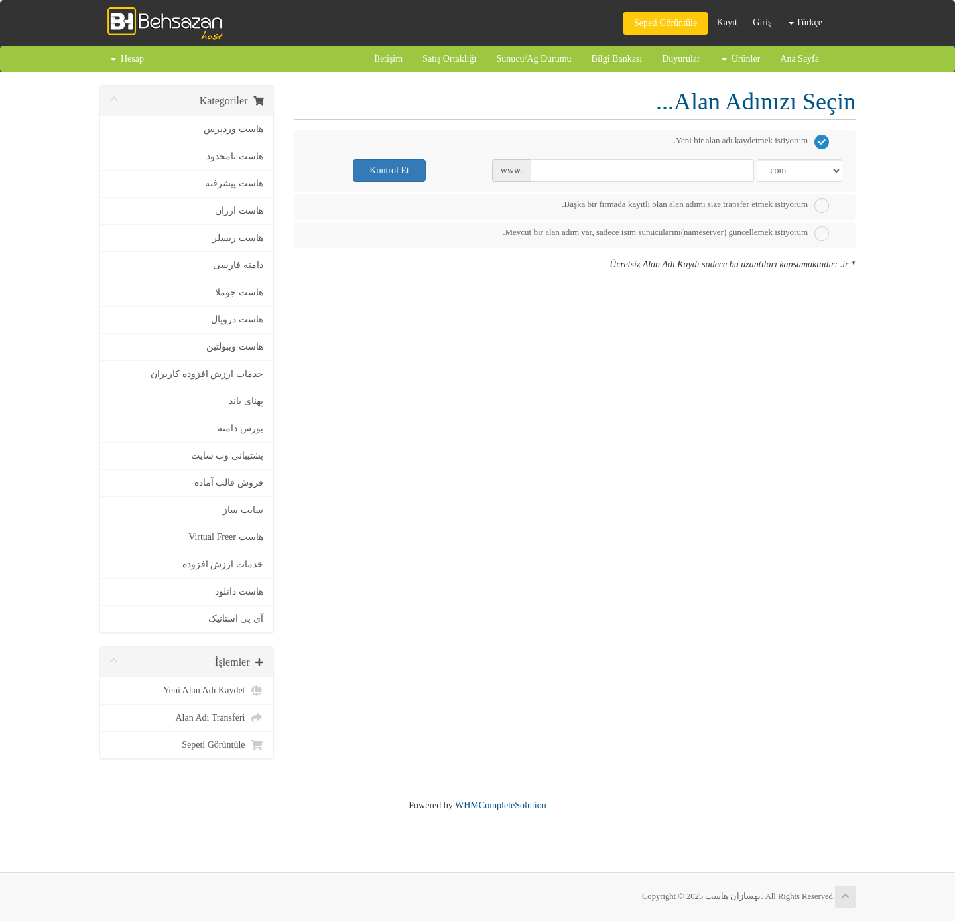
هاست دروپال (237, 319)
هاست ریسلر (237, 238)
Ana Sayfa (799, 59)
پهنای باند (246, 401)
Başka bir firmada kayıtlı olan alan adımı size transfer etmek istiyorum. (695, 205)
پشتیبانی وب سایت (227, 455)
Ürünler (741, 59)
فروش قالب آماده (228, 483)
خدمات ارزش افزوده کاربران (207, 374)
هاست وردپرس (233, 129)
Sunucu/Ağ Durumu (533, 59)
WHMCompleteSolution (500, 805)
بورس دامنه (240, 428)
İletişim (388, 59)
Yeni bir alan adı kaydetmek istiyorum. (751, 142)
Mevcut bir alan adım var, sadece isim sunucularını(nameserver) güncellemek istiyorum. (666, 233)
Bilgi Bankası (617, 59)
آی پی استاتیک (235, 619)
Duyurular (681, 59)
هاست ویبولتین (234, 347)
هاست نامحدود (234, 156)
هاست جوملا (239, 292)
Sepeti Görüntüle (665, 23)
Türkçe (805, 22)
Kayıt (727, 22)
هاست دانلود (239, 592)
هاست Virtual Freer (225, 537)
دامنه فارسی (238, 265)
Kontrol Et (389, 170)
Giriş (762, 22)
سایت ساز (243, 510)
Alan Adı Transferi (219, 718)
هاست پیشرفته (234, 183)
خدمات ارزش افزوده (222, 564)
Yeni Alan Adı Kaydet (213, 691)
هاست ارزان (239, 211)
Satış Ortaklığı (449, 59)
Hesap (127, 59)
